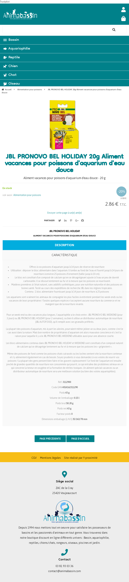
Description (64, 245)
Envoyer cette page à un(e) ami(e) (64, 212)
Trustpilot (5, 1)
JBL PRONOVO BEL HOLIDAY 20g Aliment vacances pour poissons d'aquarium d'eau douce (64, 164)
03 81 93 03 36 (64, 566)
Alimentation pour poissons (27, 195)
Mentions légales (50, 457)
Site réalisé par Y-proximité (80, 457)
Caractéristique (64, 255)
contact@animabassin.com (64, 571)
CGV (34, 457)
